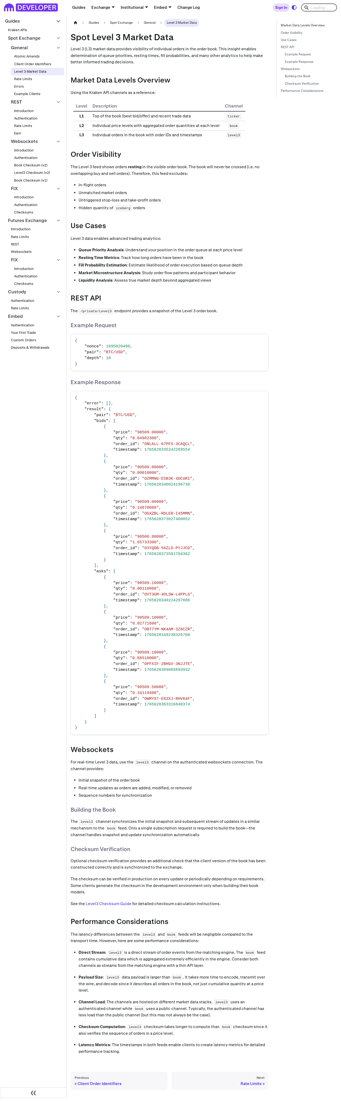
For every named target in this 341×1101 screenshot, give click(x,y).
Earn (17, 133)
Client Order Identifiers (32, 64)
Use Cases (289, 40)
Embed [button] (160, 7)
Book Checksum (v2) (30, 165)
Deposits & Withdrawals (30, 347)
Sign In (281, 7)
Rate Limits (23, 79)
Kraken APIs (17, 30)
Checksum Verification (302, 83)
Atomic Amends (27, 56)
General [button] (19, 48)
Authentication (25, 118)
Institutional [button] (132, 7)
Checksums (23, 212)
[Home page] (75, 23)
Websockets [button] (24, 141)
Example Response (299, 62)
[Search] (319, 7)
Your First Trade (23, 332)
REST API (287, 47)
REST (15, 244)
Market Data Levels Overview (303, 25)
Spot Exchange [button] (24, 38)
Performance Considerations (302, 91)
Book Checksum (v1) (30, 180)
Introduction (24, 111)
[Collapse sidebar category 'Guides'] (58, 21)
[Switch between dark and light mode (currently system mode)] (294, 7)
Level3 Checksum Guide (108, 903)
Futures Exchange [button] (27, 220)
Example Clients (27, 94)
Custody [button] (17, 292)
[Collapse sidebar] (33, 1092)
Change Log (188, 7)
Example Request (298, 54)
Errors (19, 86)
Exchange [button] (100, 7)
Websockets (21, 251)
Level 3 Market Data (30, 71)
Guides (79, 7)
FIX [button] (14, 188)
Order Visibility (291, 33)
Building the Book (298, 76)
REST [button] (16, 102)
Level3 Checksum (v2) (32, 172)
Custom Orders (23, 340)
